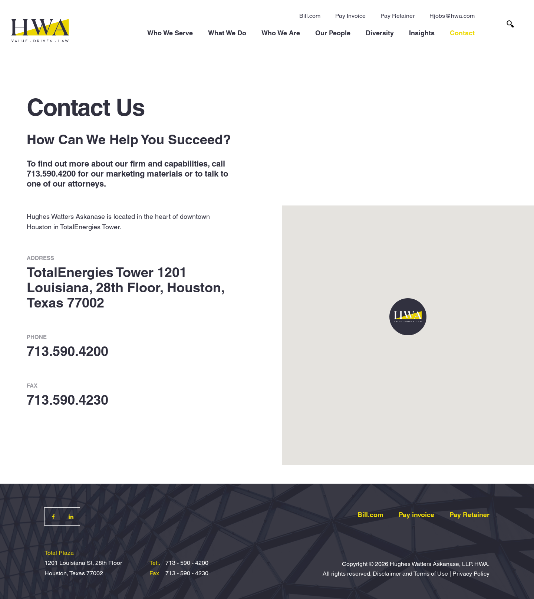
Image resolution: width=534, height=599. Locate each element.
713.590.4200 (51, 173)
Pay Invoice (350, 15)
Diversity (380, 33)
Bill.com (309, 15)
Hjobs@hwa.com (452, 15)
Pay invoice (416, 515)
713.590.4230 (67, 400)
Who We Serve (170, 33)
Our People (332, 33)
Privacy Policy (471, 573)
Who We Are (280, 33)
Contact (462, 33)
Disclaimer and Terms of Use (410, 573)
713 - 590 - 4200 (186, 562)
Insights (422, 33)
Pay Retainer (397, 15)
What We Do (227, 33)
